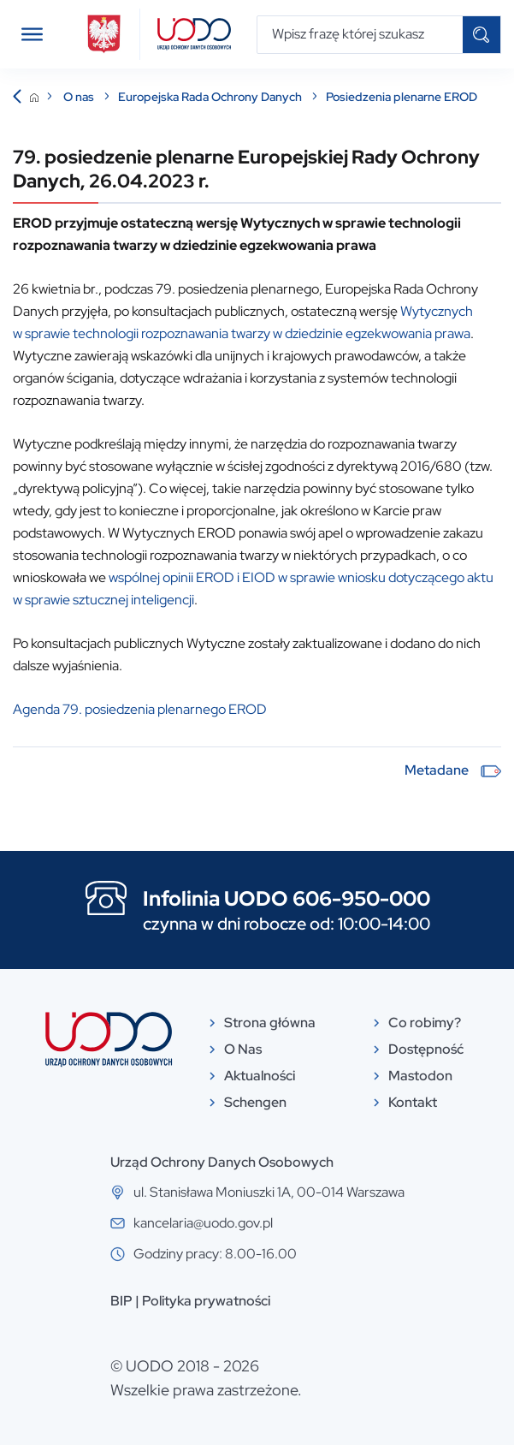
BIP (121, 1301)
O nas (80, 96)
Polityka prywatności (206, 1301)
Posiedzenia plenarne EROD (401, 96)
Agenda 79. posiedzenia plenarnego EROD (140, 709)
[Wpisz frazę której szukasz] (360, 34)
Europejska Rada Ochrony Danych (211, 96)
